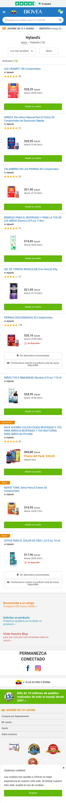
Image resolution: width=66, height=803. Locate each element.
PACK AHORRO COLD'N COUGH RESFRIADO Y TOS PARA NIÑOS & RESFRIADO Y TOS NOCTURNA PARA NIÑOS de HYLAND (33, 431)
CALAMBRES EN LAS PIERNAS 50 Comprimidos (31, 169)
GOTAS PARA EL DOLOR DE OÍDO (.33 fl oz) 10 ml (32, 540)
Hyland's (10, 72)
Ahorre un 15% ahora (18, 710)
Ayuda (5, 728)
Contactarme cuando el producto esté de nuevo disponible (33, 364)
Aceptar (33, 793)
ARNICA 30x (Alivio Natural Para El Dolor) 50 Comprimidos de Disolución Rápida (29, 119)
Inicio (24, 42)
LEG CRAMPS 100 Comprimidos (22, 68)
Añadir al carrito (33, 106)
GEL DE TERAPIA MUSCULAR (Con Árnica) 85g (30, 269)
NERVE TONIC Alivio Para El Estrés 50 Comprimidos (25, 489)
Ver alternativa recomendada (33, 355)
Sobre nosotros (9, 734)
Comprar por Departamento (15, 716)
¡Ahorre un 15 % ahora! (18, 28)
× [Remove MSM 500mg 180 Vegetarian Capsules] (64, 768)
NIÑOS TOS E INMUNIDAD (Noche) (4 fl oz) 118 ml (32, 377)
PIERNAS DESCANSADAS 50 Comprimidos (28, 317)
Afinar (49, 51)
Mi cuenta (7, 722)
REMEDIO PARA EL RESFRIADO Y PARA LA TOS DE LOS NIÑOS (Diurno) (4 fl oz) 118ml (33, 219)
